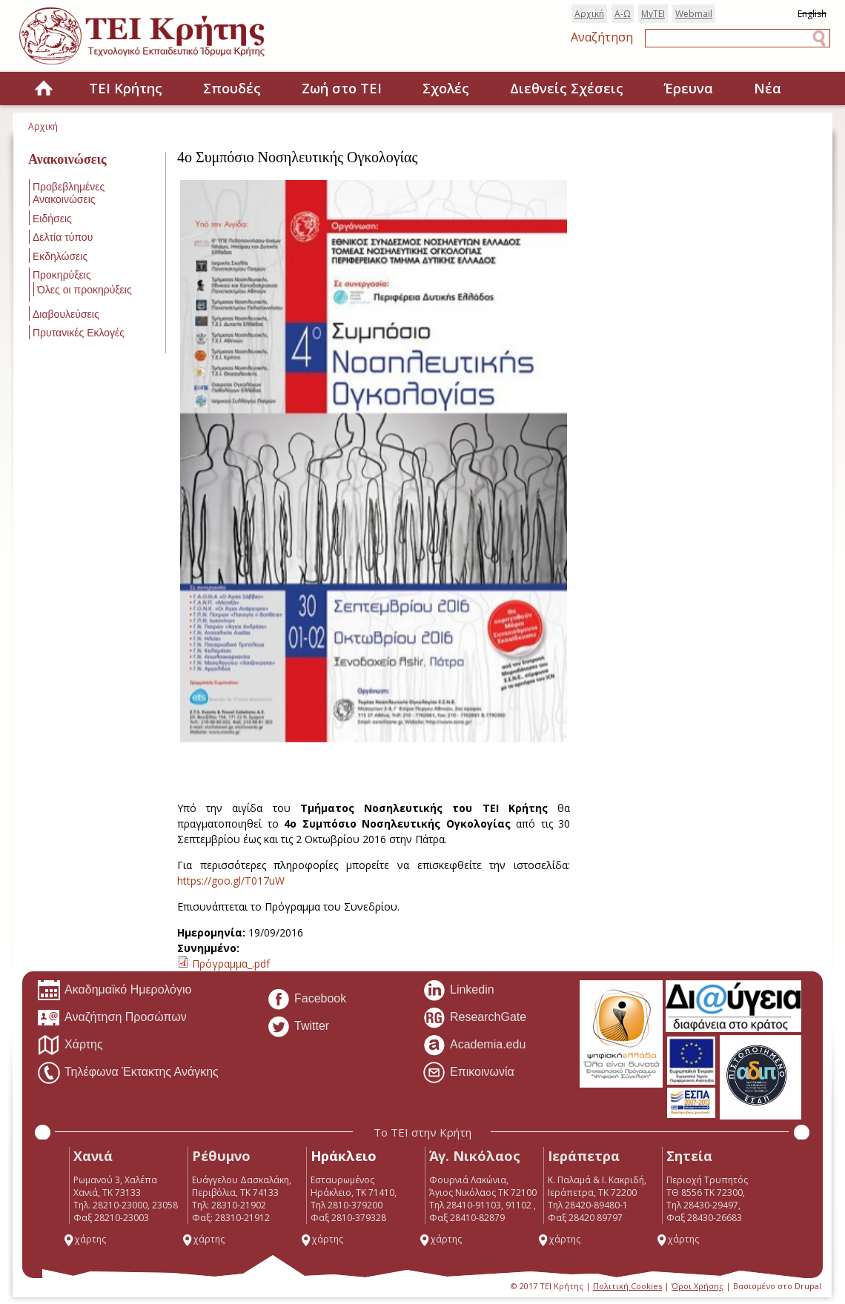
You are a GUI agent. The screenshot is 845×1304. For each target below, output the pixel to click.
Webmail (693, 13)
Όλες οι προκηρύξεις (84, 290)
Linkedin (458, 990)
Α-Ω (622, 13)
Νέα (767, 88)
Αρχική (589, 13)
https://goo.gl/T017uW (232, 881)
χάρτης (84, 1239)
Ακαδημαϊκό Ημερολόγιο (114, 990)
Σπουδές (232, 88)
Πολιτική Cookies (627, 1285)
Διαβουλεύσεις (66, 314)
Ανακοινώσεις (67, 159)
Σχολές (445, 88)
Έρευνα (688, 88)
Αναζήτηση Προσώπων (112, 1018)
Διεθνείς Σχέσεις (566, 88)
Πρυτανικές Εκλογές (79, 333)
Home (44, 89)
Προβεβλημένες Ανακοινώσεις (69, 193)
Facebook (306, 999)
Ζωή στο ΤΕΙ (342, 88)
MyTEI (653, 13)
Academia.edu (474, 1045)
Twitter (298, 1027)
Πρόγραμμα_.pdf (231, 964)
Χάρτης (70, 1045)
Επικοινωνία (468, 1073)
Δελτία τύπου (63, 237)
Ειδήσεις (52, 218)
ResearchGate (474, 1018)
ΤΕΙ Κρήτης (125, 88)
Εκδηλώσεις (60, 256)
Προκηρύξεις (62, 275)
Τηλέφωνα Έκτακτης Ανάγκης (128, 1073)
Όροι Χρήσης (697, 1285)
